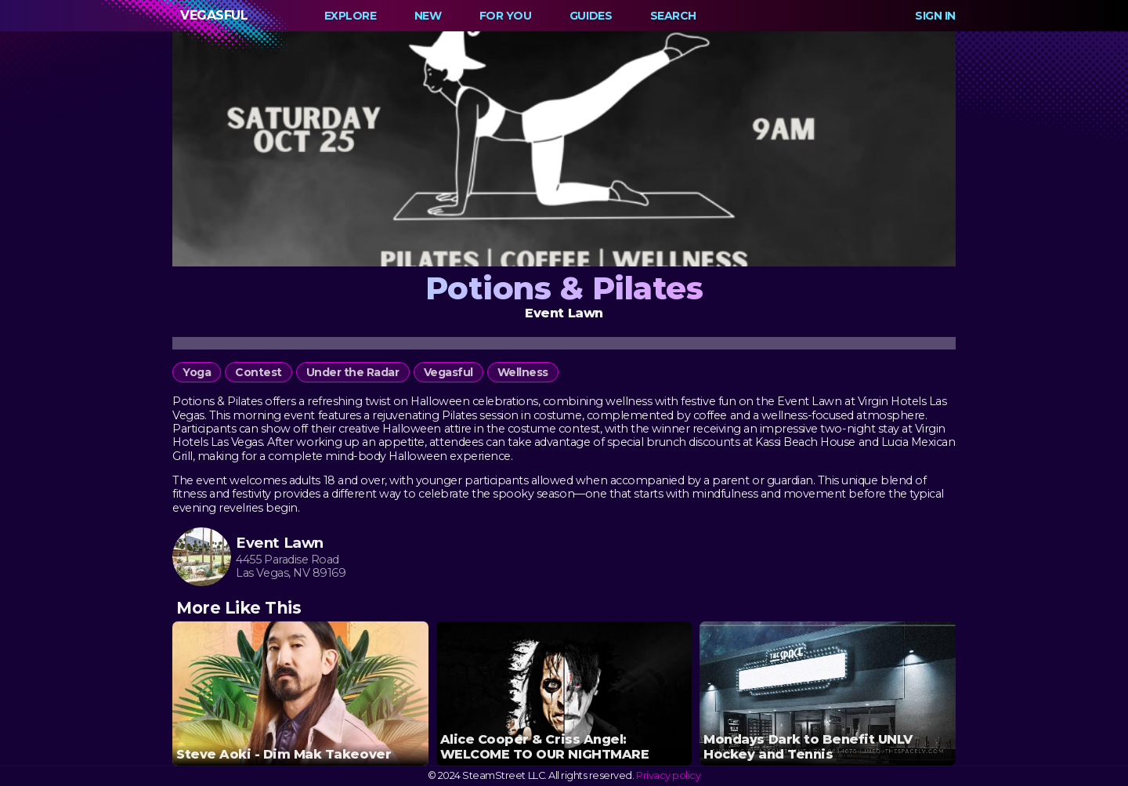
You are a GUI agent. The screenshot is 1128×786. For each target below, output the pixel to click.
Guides (590, 16)
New (428, 16)
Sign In (935, 16)
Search (673, 16)
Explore (350, 16)
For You (505, 16)
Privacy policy (668, 775)
